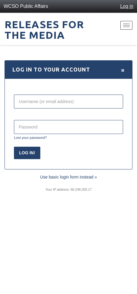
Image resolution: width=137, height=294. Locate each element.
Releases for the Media (44, 29)
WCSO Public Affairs (26, 6)
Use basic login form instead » (68, 177)
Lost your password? (30, 137)
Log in (126, 6)
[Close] (123, 70)
